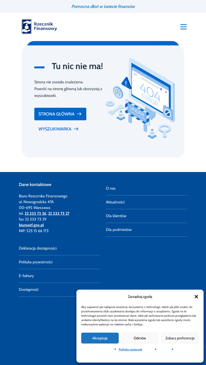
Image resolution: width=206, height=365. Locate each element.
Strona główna (60, 114)
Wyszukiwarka (58, 129)
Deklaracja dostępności (38, 248)
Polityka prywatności (35, 262)
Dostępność (29, 289)
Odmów (140, 338)
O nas (111, 188)
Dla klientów (116, 216)
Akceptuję (100, 338)
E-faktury (26, 275)
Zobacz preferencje (180, 338)
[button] (196, 296)
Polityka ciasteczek (130, 349)
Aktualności (115, 202)
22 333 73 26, (36, 213)
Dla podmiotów (119, 229)
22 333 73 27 (58, 213)
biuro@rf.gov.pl (31, 225)
